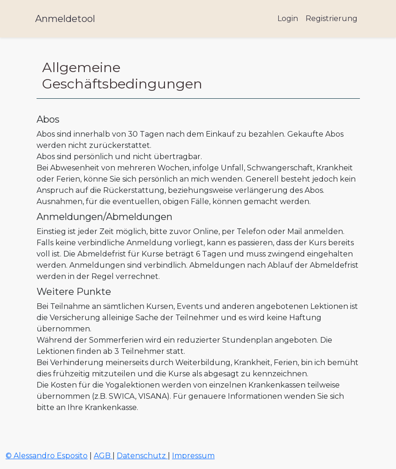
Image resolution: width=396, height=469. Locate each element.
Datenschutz (142, 455)
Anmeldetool (65, 18)
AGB (103, 455)
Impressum (193, 455)
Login (287, 18)
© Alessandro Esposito (47, 455)
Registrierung (332, 18)
